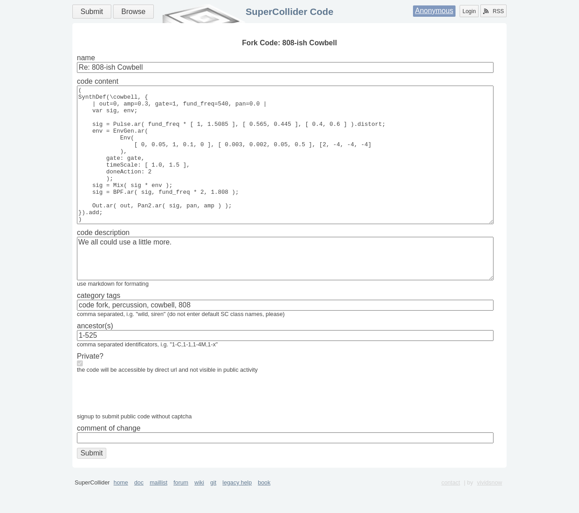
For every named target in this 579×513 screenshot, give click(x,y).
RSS (493, 11)
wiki (199, 509)
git (213, 509)
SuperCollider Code (289, 11)
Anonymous (434, 10)
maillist (158, 509)
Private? (90, 383)
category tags (98, 322)
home (121, 509)
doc (139, 509)
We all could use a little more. (285, 285)
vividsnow (489, 509)
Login (468, 11)
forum (181, 509)
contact (450, 509)
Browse (133, 11)
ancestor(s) (95, 353)
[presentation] (145, 422)
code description (103, 260)
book (264, 509)
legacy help (237, 509)
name (86, 58)
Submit (92, 11)
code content (98, 81)
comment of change (109, 455)
